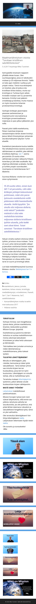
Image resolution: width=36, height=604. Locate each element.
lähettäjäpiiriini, (25, 379)
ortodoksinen (21, 292)
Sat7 (22, 295)
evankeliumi (9, 286)
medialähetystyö (8, 292)
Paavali (30, 292)
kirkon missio (15, 289)
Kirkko (6, 283)
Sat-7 (21, 154)
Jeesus (17, 286)
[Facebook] (10, 277)
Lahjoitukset (8, 391)
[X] (18, 277)
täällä (21, 418)
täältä (5, 423)
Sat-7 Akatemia (13, 295)
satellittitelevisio (8, 298)
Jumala (23, 286)
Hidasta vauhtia (10, 307)
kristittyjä (25, 289)
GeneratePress (27, 601)
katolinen (6, 289)
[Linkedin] (25, 277)
